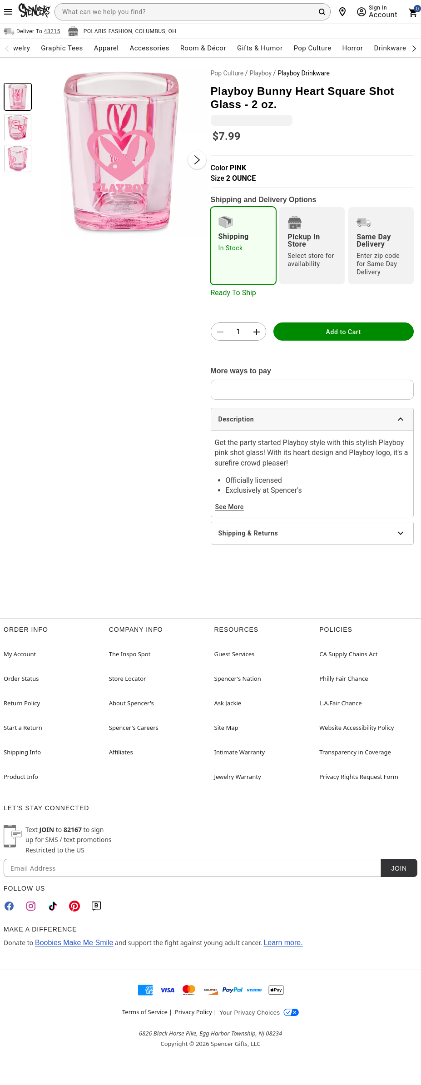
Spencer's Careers (133, 727)
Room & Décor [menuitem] (203, 48)
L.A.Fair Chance (340, 703)
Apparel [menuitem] (106, 48)
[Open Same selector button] (32, 31)
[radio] (243, 245)
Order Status (21, 678)
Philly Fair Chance (343, 678)
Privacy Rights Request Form (358, 777)
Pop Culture (227, 73)
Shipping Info (22, 752)
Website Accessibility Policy (356, 727)
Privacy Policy (193, 1012)
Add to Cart (343, 332)
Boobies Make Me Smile (74, 942)
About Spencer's (131, 703)
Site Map (226, 727)
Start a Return (23, 727)
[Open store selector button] (122, 31)
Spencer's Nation (237, 678)
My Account (20, 654)
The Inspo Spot (130, 654)
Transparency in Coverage (355, 752)
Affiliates (121, 752)
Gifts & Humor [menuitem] (260, 48)
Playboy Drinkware (303, 73)
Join (398, 868)
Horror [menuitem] (352, 48)
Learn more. (282, 942)
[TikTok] (52, 906)
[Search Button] (322, 12)
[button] (121, 151)
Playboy (260, 73)
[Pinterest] (74, 906)
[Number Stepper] (238, 332)
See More (229, 506)
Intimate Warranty (239, 752)
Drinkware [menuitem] (390, 48)
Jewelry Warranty (237, 777)
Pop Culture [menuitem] (312, 48)
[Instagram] (30, 906)
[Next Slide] (197, 160)
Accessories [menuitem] (149, 48)
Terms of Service (145, 1012)
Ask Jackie (228, 703)
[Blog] (96, 906)
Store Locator (127, 678)
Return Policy (22, 703)
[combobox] (192, 12)
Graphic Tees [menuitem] (62, 48)
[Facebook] (9, 906)
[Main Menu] (8, 12)
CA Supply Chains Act (348, 654)
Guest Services (234, 654)
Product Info (21, 777)
